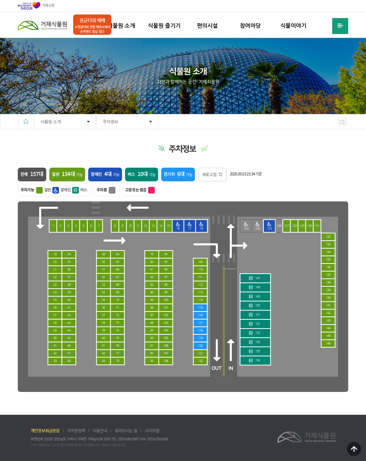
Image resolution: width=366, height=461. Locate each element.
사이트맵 (152, 430)
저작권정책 (76, 430)
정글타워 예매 (92, 20)
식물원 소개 (121, 25)
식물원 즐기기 (164, 25)
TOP (354, 449)
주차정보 (110, 121)
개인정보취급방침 (44, 430)
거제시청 (36, 6)
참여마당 (250, 25)
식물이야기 (293, 25)
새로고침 (209, 174)
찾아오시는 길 (126, 430)
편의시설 (207, 25)
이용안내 (100, 430)
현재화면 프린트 (342, 122)
